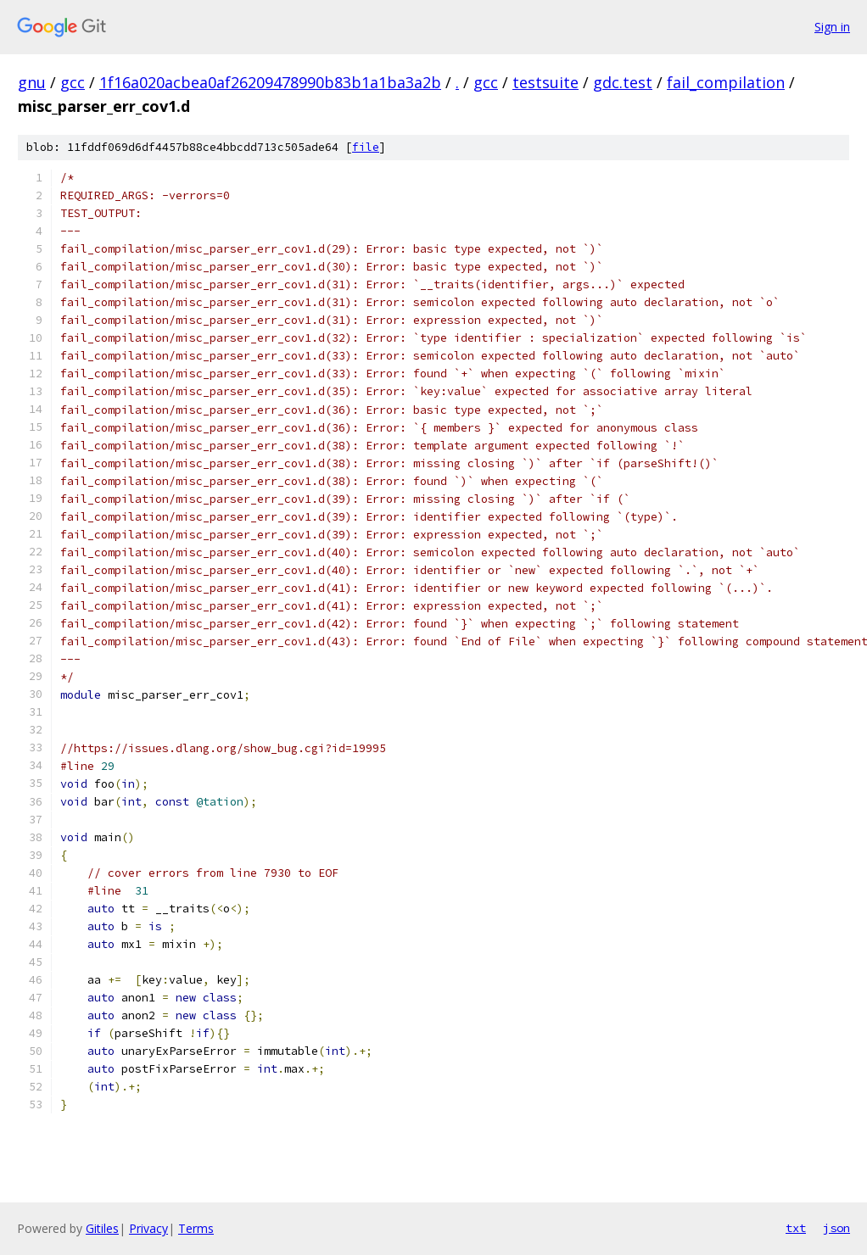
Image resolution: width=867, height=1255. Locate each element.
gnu (32, 82)
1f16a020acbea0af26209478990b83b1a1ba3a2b (270, 82)
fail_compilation (726, 82)
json (836, 1227)
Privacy (148, 1228)
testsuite (545, 82)
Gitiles (102, 1228)
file (365, 147)
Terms (196, 1228)
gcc (72, 82)
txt (796, 1227)
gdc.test (622, 82)
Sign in (832, 27)
